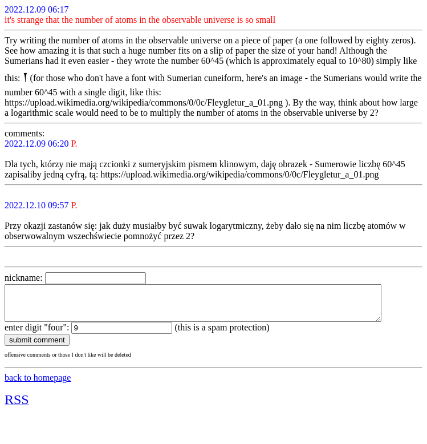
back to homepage (38, 384)
